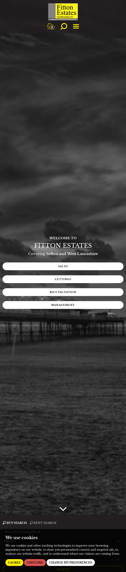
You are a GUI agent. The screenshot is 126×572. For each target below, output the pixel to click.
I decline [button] (35, 562)
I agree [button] (14, 562)
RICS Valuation (63, 292)
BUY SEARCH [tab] (15, 523)
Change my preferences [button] (70, 562)
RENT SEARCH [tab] (43, 523)
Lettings (63, 279)
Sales (63, 266)
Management (63, 305)
